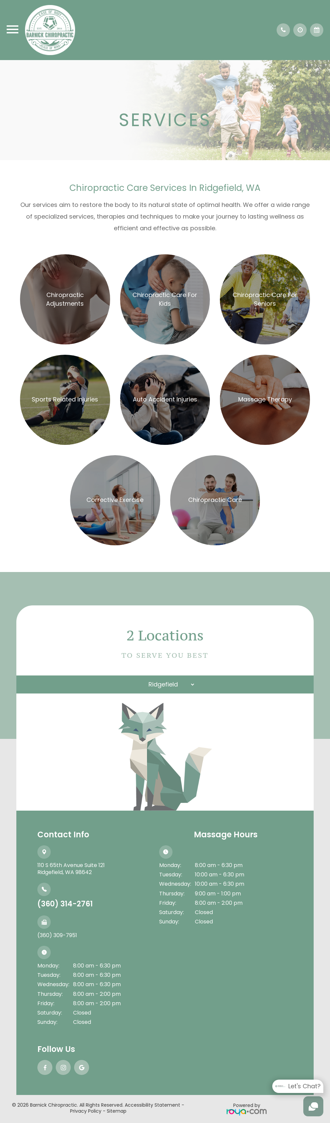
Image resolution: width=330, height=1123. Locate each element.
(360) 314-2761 (65, 904)
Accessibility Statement (152, 1105)
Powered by (247, 1109)
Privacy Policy (85, 1111)
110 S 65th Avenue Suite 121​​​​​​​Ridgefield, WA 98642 (71, 868)
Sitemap (116, 1111)
